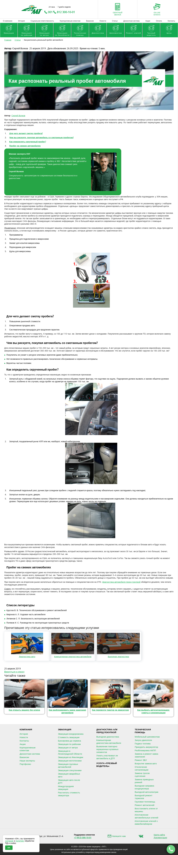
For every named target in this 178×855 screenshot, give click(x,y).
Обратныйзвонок (117, 13)
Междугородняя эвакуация (66, 787)
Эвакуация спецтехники (70, 770)
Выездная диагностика (107, 736)
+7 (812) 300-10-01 (82, 837)
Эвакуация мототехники (70, 760)
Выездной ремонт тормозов (143, 797)
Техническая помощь (143, 731)
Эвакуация (64, 729)
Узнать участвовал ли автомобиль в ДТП (107, 757)
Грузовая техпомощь (145, 801)
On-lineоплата (156, 13)
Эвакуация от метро (68, 747)
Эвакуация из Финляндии (70, 757)
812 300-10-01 (66, 12)
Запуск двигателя (143, 740)
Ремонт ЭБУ (141, 760)
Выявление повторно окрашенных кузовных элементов (107, 749)
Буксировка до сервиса (69, 740)
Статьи (115, 21)
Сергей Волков (18, 115)
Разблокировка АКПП (145, 750)
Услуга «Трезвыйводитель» (106, 764)
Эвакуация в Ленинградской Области (70, 752)
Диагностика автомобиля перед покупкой (121, 582)
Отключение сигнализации (141, 768)
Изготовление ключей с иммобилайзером (146, 822)
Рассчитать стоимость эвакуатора (69, 794)
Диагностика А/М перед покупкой (106, 731)
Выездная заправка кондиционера (144, 787)
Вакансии (90, 21)
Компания (26, 729)
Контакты (171, 21)
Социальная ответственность (42, 21)
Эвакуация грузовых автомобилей (68, 765)
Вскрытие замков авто (146, 763)
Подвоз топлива (143, 743)
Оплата (159, 21)
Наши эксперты (27, 760)
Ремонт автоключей (144, 805)
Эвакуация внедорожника (70, 733)
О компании (7, 21)
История (21, 21)
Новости (103, 21)
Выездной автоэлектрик (146, 791)
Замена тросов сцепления (142, 774)
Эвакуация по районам (69, 744)
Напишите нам (119, 836)
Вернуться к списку (14, 671)
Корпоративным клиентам (70, 21)
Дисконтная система (131, 21)
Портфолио (25, 764)
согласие (9, 841)
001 (50, 12)
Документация (160, 837)
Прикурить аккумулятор (146, 746)
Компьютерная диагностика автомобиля (108, 741)
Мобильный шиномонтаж (147, 736)
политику (20, 841)
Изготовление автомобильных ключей (146, 816)
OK (8, 848)
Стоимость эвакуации (69, 737)
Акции (147, 21)
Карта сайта (159, 834)
